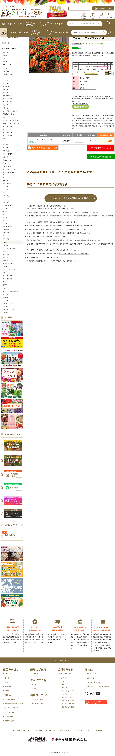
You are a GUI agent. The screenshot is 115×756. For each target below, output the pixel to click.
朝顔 (4, 59)
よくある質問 (91, 674)
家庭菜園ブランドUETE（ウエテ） (98, 686)
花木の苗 (8, 691)
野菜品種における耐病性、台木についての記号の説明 (44, 261)
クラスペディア (7, 132)
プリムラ (5, 236)
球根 (6, 682)
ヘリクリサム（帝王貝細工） (12, 248)
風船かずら (6, 230)
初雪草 (5, 217)
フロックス (6, 239)
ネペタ (5, 199)
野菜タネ (8, 674)
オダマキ (5, 89)
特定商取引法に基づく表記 (22, 730)
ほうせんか (6, 254)
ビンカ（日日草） (8, 227)
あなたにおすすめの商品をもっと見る (70, 198)
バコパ (5, 214)
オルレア (5, 93)
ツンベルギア (7, 184)
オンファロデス (7, 96)
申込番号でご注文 (38, 674)
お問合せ (101, 17)
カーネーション (7, 99)
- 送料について (65, 688)
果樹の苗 (8, 695)
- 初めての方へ (65, 681)
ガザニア (5, 105)
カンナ (5, 117)
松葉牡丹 (5, 260)
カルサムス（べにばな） (10, 111)
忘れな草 (5, 313)
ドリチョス (6, 187)
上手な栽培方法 (37, 699)
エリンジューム (7, 80)
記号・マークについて (84, 730)
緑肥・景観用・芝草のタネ (14, 703)
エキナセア (6, 77)
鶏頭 (4, 139)
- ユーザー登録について (68, 703)
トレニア (5, 190)
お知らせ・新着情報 (93, 682)
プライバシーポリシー (64, 730)
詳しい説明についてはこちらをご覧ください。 (74, 254)
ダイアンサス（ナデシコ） (11, 169)
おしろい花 (6, 86)
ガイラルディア (7, 102)
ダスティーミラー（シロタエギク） (12, 173)
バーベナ (5, 208)
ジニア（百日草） (8, 154)
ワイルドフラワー (8, 309)
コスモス (5, 142)
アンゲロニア (7, 71)
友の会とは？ (36, 684)
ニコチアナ (6, 196)
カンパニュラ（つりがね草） (12, 120)
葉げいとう (6, 211)
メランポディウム (8, 276)
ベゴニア (5, 242)
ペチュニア (6, 245)
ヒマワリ (5, 223)
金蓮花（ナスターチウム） (11, 123)
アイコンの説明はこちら (80, 104)
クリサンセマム (7, 135)
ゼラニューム (7, 160)
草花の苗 (8, 686)
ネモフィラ (6, 202)
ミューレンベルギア (10, 270)
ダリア (5, 177)
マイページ (63, 678)
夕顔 (4, 288)
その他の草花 (7, 166)
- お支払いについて (67, 694)
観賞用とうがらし (8, 114)
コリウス (5, 145)
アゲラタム (6, 56)
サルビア (5, 148)
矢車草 (5, 285)
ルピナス (5, 300)
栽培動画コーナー (38, 704)
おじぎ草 (5, 83)
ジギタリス (6, 151)
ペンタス (5, 251)
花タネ (7, 678)
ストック (5, 157)
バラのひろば (9, 716)
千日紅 (5, 163)
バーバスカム (7, 205)
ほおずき (5, 257)
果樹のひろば (9, 721)
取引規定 (49, 730)
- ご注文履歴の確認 (67, 707)
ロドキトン (6, 306)
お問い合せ (90, 678)
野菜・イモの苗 (10, 699)
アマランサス (7, 65)
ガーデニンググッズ (11, 708)
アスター (5, 62)
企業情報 (99, 730)
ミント (5, 273)
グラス (5, 129)
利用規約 (39, 730)
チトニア (5, 180)
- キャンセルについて (67, 700)
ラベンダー (6, 294)
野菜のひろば (9, 712)
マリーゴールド (7, 263)
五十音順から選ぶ (9, 48)
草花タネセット (7, 126)
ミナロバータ (7, 267)
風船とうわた (7, 233)
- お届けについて (66, 684)
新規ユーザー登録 (65, 674)
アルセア (5, 68)
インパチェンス (7, 74)
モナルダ (5, 282)
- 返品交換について (67, 697)
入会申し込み (36, 689)
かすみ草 (5, 108)
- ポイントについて (67, 691)
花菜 (4, 220)
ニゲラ (5, 193)
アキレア (5, 53)
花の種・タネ (6, 43)
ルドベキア (6, 297)
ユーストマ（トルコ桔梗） (11, 291)
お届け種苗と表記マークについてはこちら (40, 257)
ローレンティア (7, 303)
